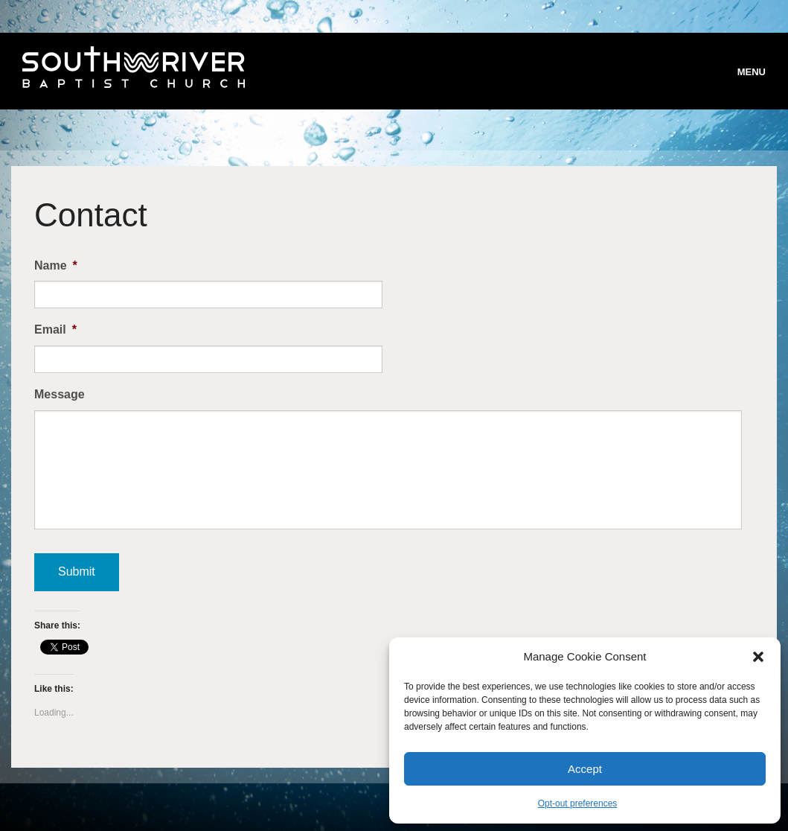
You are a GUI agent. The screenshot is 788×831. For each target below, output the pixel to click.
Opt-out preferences (578, 803)
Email (55, 329)
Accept (585, 768)
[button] (758, 656)
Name (55, 265)
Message (59, 394)
